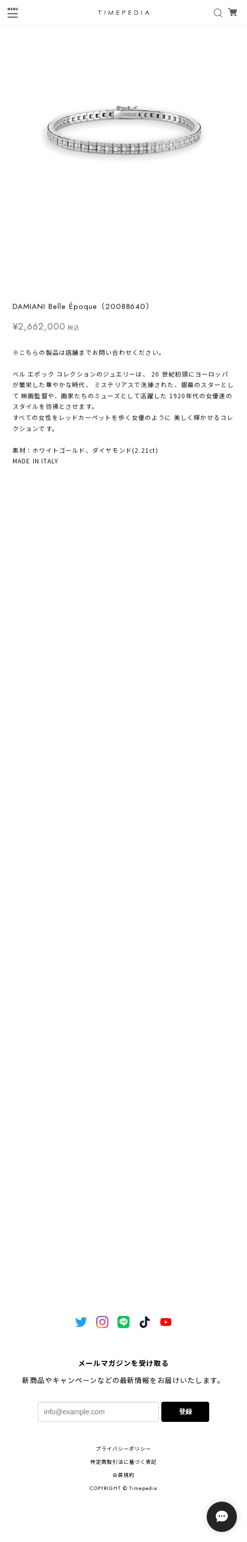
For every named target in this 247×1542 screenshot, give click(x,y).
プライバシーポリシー (123, 1449)
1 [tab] (123, 286)
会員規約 (123, 1475)
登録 (185, 1411)
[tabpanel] (123, 152)
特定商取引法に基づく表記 (123, 1462)
